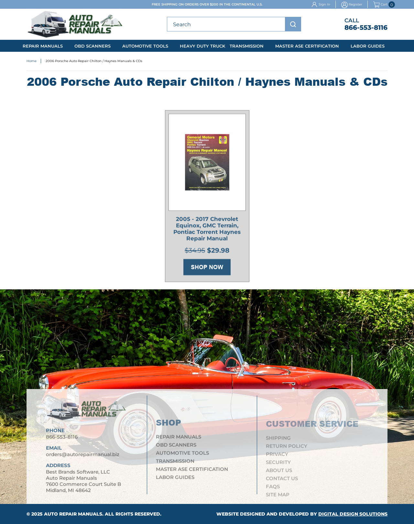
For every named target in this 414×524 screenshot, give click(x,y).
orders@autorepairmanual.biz (82, 457)
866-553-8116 (365, 27)
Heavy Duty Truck (202, 46)
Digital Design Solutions (352, 514)
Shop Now (207, 269)
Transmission (247, 46)
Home (32, 62)
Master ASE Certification (307, 46)
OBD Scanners (92, 46)
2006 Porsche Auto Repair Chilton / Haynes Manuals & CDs (94, 62)
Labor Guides (368, 46)
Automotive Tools (145, 46)
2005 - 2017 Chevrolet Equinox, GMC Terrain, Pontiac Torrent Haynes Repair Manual (207, 230)
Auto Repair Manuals (73, 514)
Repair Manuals (43, 46)
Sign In (324, 4)
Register (355, 4)
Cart (380, 4)
